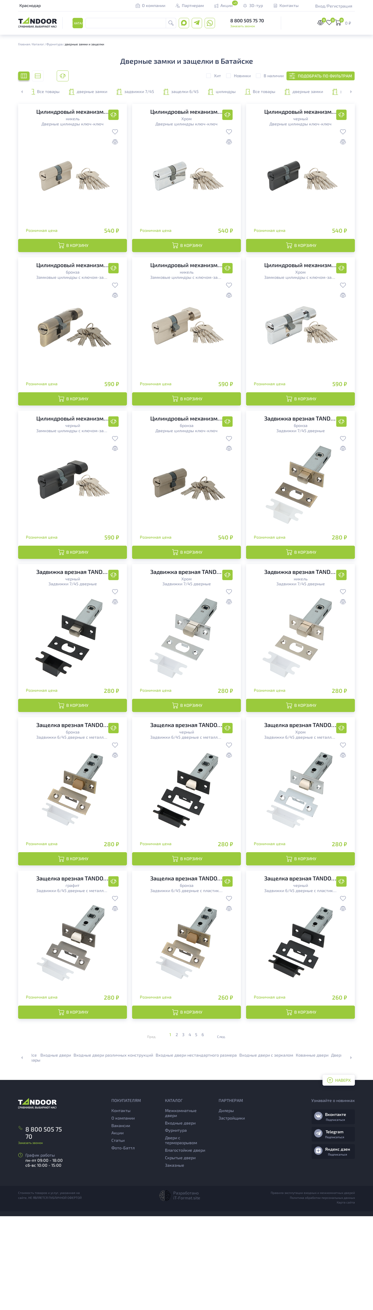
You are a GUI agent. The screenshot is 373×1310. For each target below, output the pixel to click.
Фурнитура (176, 1224)
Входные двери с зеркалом (266, 1148)
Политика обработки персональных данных (322, 1291)
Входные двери (55, 1148)
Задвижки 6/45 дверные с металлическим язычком (72, 799)
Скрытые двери (180, 1251)
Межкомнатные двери (181, 1207)
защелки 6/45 (246, 92)
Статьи (118, 1234)
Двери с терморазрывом (181, 1234)
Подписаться (335, 1213)
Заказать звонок (242, 26)
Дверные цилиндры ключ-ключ (72, 123)
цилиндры (310, 92)
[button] (348, 91)
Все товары (56, 92)
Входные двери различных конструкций (113, 1148)
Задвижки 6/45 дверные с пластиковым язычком (186, 968)
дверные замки (120, 92)
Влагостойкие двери (185, 1243)
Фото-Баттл (123, 1241)
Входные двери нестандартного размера (196, 1148)
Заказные (174, 1258)
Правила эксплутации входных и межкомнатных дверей (313, 1286)
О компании (123, 1211)
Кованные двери (312, 1148)
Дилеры (226, 1204)
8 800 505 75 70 (247, 21)
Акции (117, 1226)
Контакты (121, 1204)
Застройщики (232, 1211)
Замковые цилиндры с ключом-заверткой (72, 292)
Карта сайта (346, 1296)
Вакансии (120, 1219)
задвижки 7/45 (183, 92)
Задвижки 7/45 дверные (300, 461)
